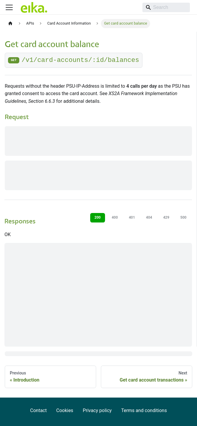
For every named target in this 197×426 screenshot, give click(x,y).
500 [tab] (183, 217)
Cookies (64, 410)
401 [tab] (132, 217)
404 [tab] (149, 217)
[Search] (166, 7)
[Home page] (10, 23)
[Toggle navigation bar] (9, 7)
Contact (38, 410)
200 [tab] (98, 217)
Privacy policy (97, 410)
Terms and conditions (144, 410)
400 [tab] (115, 217)
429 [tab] (166, 217)
